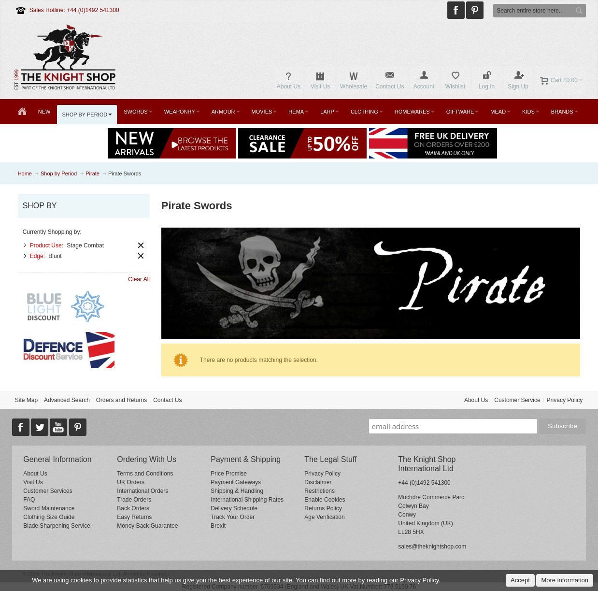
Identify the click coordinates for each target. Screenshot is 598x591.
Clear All (139, 279)
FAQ (29, 499)
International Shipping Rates (247, 499)
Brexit (218, 525)
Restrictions (319, 491)
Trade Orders (134, 499)
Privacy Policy (565, 400)
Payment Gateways (236, 482)
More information (564, 580)
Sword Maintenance (48, 508)
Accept (520, 580)
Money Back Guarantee (147, 525)
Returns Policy (323, 508)
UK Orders (130, 482)
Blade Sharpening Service (56, 525)
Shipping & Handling (237, 491)
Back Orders (133, 508)
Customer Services (47, 491)
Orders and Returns (121, 400)
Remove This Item (141, 245)
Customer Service (517, 400)
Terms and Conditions (145, 473)
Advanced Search (67, 400)
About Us (476, 400)
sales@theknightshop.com (432, 546)
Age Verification (324, 517)
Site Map (26, 400)
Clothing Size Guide (48, 517)
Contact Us (167, 400)
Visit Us (33, 482)
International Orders (142, 491)
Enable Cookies (324, 499)
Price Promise (229, 473)
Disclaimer (317, 482)
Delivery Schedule (234, 508)
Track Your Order (233, 517)
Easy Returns (134, 517)
